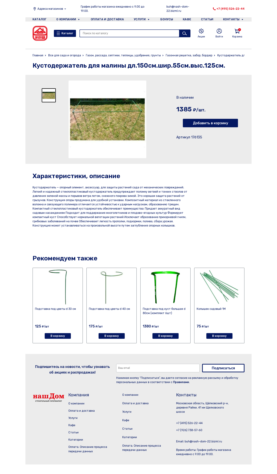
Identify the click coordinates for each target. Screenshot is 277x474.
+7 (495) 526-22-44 (230, 8)
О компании (66, 20)
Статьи (208, 20)
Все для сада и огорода (64, 55)
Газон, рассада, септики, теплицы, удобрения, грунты (123, 55)
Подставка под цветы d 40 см (109, 309)
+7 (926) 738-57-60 (189, 430)
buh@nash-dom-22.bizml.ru (177, 9)
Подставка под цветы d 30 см (55, 309)
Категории (75, 439)
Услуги (138, 20)
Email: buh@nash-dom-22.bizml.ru (199, 441)
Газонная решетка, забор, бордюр (189, 55)
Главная (38, 55)
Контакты (233, 20)
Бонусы (165, 20)
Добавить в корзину (210, 123)
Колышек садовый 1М (211, 309)
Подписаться (223, 368)
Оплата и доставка (106, 20)
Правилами (181, 382)
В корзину (58, 336)
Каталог (39, 20)
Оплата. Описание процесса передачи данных (142, 458)
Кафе (187, 20)
